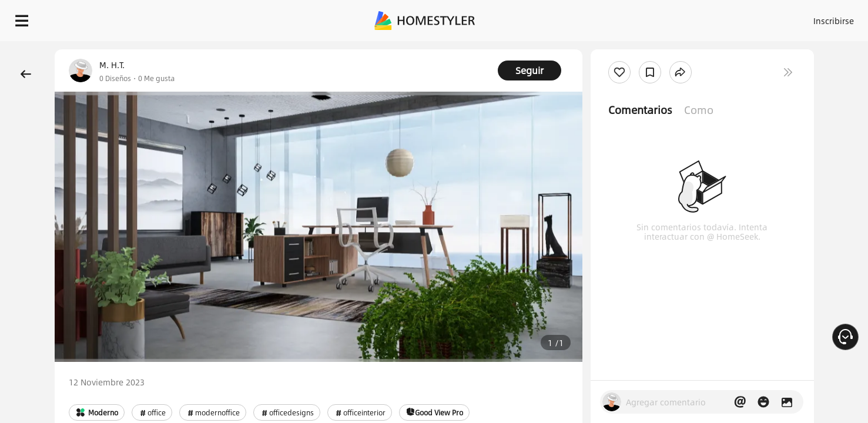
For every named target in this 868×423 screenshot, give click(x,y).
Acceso (639, 17)
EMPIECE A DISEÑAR (805, 17)
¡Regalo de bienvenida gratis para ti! (593, 49)
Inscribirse (685, 17)
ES (727, 17)
